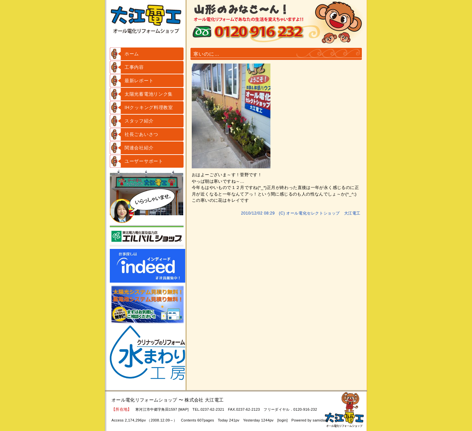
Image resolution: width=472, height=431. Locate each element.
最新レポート (139, 80)
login (282, 420)
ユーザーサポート (144, 161)
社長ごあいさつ (141, 134)
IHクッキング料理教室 (149, 107)
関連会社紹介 (139, 147)
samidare (320, 420)
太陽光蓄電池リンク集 (149, 94)
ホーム (132, 53)
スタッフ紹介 (139, 120)
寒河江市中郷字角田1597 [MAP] (162, 409)
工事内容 (134, 67)
